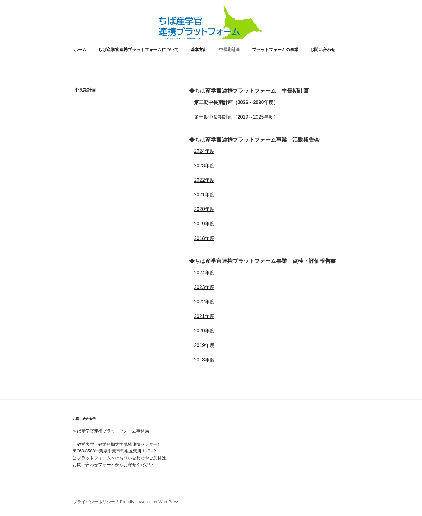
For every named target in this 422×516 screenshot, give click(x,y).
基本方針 (198, 49)
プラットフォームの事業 (275, 49)
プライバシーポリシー (94, 501)
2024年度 (204, 151)
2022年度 (204, 180)
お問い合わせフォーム (94, 464)
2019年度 (204, 223)
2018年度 (204, 238)
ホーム (80, 49)
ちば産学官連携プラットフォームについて (138, 49)
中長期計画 (229, 49)
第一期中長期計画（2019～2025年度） (236, 116)
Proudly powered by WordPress (149, 501)
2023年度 (204, 165)
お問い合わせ (322, 49)
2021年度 (204, 194)
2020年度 (204, 209)
